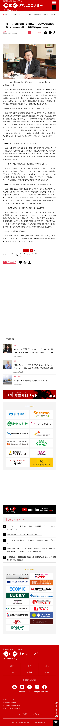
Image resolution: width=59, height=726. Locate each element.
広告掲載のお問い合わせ (12, 705)
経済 (12, 666)
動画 (47, 672)
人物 (12, 672)
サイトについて (9, 699)
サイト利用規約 (22, 714)
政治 (29, 666)
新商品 (29, 672)
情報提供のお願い (10, 702)
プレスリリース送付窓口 (12, 708)
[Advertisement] (29, 287)
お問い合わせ (37, 714)
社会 (47, 666)
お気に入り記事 (34, 32)
